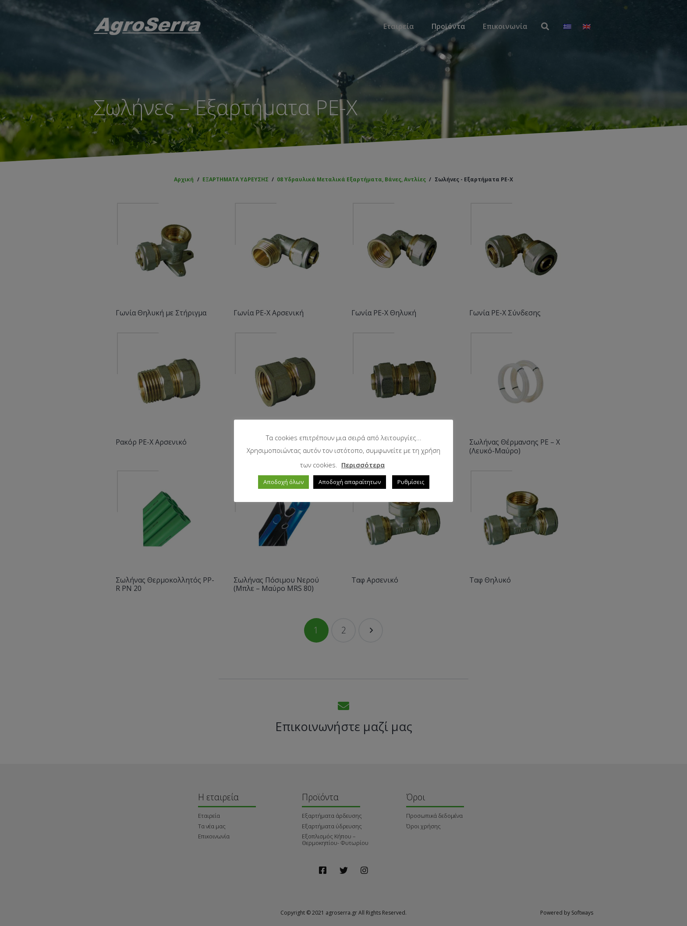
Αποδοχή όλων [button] (283, 482)
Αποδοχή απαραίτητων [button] (350, 482)
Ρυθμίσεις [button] (410, 482)
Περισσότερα (363, 464)
